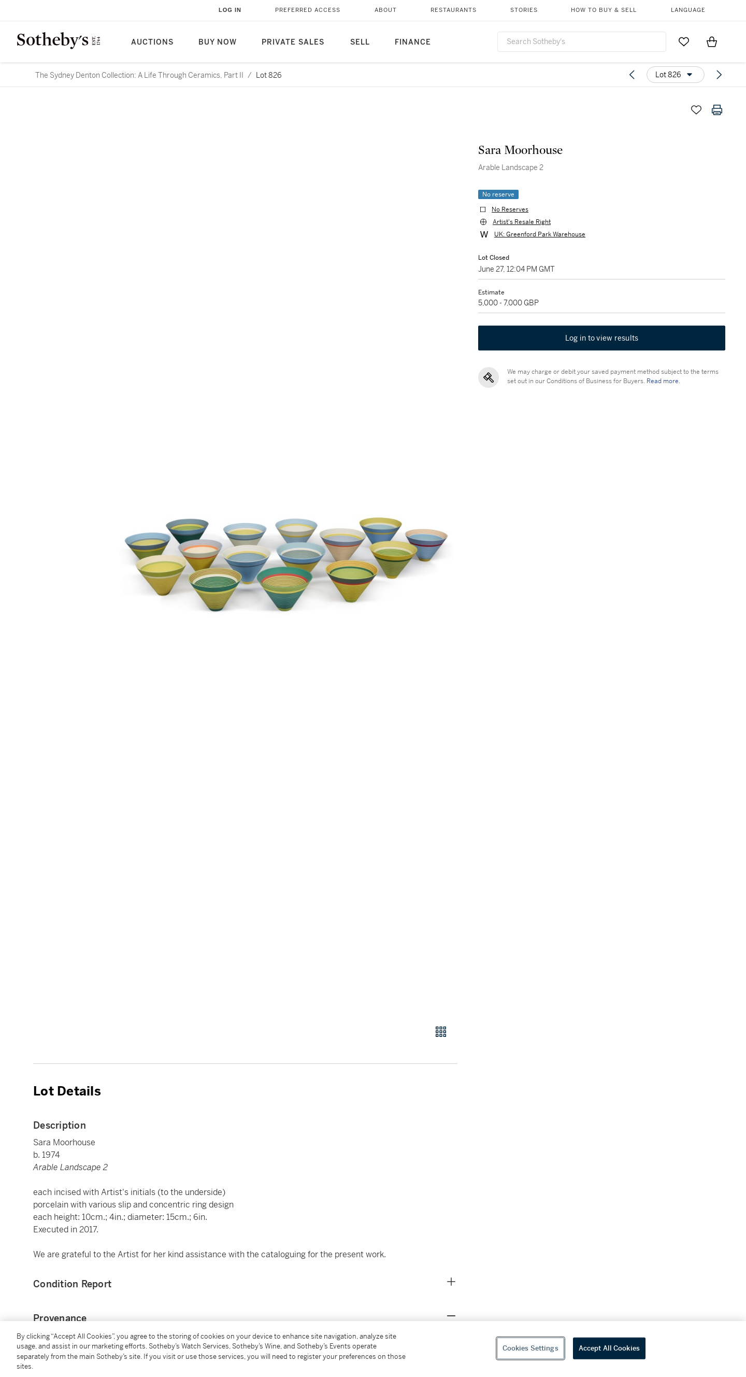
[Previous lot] (632, 74)
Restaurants (454, 10)
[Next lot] (719, 74)
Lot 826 (269, 75)
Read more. (663, 381)
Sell (360, 42)
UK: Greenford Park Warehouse (539, 234)
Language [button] (688, 10)
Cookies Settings (530, 1348)
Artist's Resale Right (522, 222)
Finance (413, 42)
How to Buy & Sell (604, 10)
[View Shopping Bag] (712, 41)
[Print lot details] (717, 110)
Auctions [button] (152, 42)
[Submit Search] (654, 41)
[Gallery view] (441, 1031)
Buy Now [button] (217, 42)
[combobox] (581, 42)
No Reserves (510, 209)
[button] (284, 556)
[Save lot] (696, 110)
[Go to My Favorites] (684, 41)
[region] (373, 1349)
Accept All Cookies (609, 1348)
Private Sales (293, 42)
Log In (230, 10)
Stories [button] (524, 10)
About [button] (386, 10)
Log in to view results (602, 338)
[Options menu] (676, 74)
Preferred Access (307, 10)
